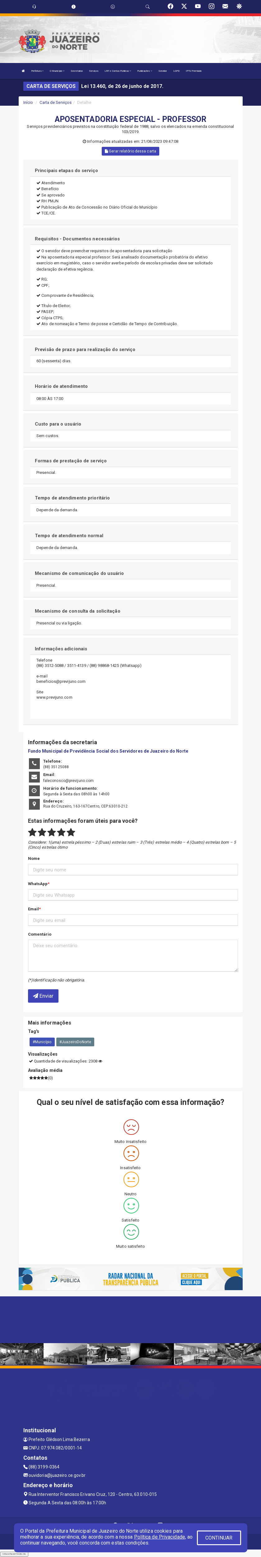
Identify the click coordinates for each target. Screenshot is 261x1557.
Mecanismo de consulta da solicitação (77, 611)
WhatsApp (38, 883)
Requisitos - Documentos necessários (77, 239)
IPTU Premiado (194, 71)
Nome (34, 858)
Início (28, 102)
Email (33, 909)
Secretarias (77, 71)
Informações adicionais (61, 649)
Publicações (144, 71)
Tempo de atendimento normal (69, 535)
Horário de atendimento (61, 386)
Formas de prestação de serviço (71, 461)
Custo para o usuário (58, 424)
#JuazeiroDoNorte (75, 1042)
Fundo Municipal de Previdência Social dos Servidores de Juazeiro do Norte (108, 751)
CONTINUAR (219, 1538)
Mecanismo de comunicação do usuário (79, 573)
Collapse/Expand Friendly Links (14, 1554)
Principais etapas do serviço (66, 170)
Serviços (93, 71)
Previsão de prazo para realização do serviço (85, 349)
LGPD (176, 71)
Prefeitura (37, 71)
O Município (57, 71)
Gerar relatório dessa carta (130, 151)
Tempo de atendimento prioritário (72, 498)
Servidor (162, 71)
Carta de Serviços (56, 102)
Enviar (43, 996)
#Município (42, 1042)
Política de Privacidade (159, 1537)
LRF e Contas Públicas (118, 71)
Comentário (40, 934)
